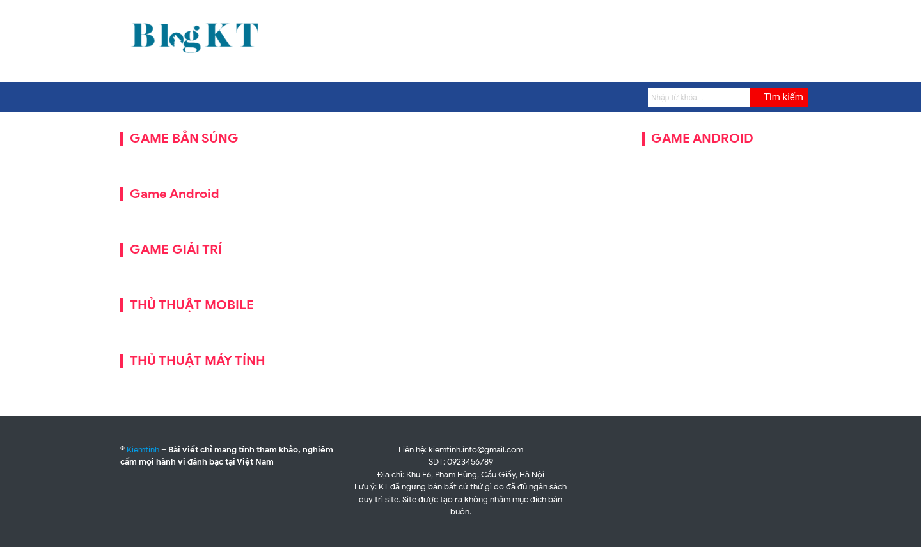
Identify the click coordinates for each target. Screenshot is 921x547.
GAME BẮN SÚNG (184, 138)
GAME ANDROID (702, 138)
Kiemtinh (143, 449)
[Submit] (779, 97)
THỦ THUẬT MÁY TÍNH (197, 361)
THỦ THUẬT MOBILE (192, 305)
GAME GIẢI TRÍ (176, 250)
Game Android (174, 194)
